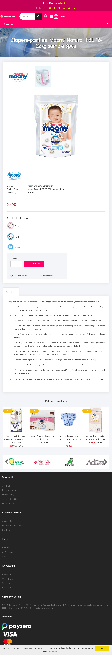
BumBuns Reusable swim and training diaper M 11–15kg (69, 439)
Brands (5, 547)
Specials (6, 556)
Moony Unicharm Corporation (40, 185)
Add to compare (44, 275)
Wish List (6, 583)
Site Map (6, 529)
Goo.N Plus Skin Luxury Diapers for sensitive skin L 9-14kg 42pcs (16, 439)
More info (52, 651)
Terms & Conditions (10, 499)
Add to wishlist (18, 275)
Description (11, 292)
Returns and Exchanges (13, 525)
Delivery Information (11, 490)
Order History (8, 578)
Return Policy (8, 503)
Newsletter (7, 587)
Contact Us (7, 521)
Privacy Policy (8, 494)
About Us (6, 485)
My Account (7, 574)
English (39, 8)
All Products (7, 552)
